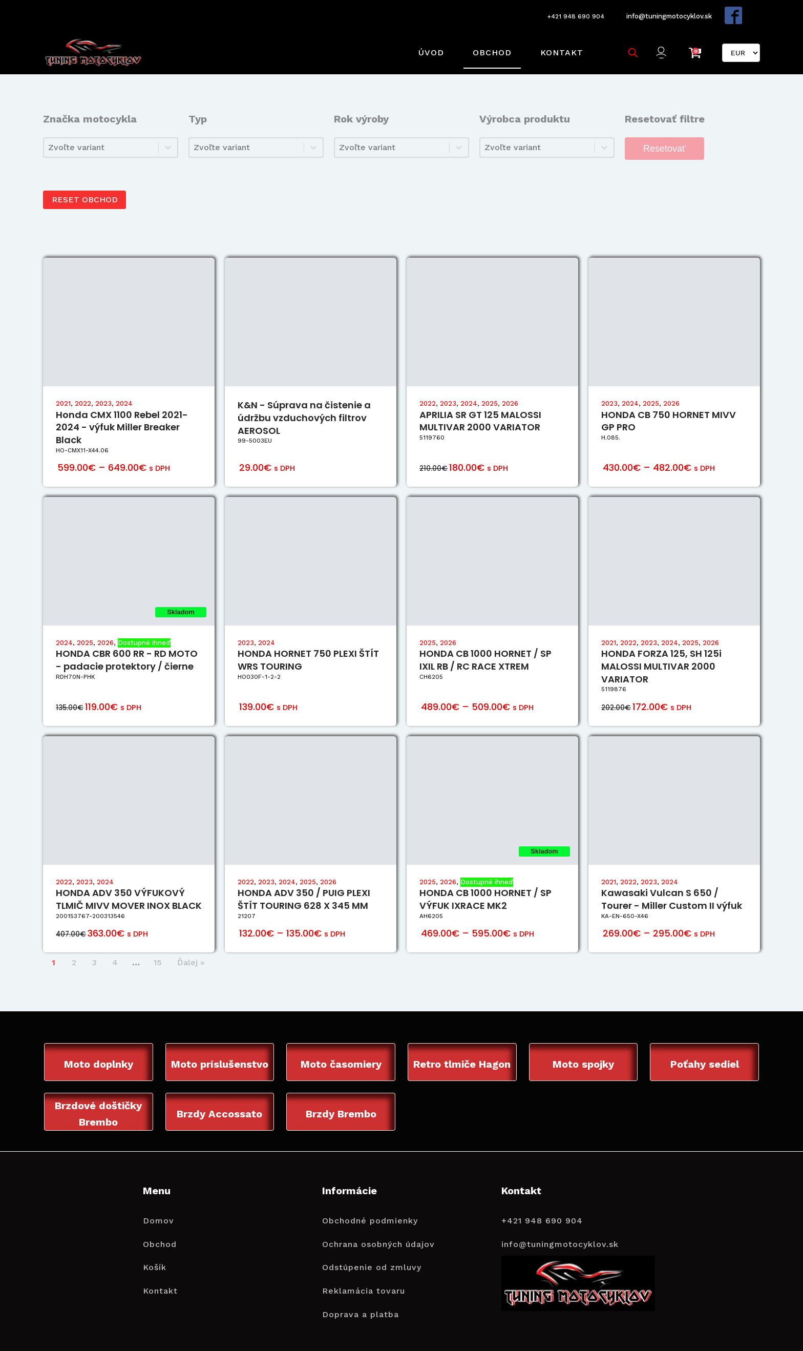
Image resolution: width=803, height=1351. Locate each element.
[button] (662, 45)
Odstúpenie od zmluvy (371, 1255)
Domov (158, 1208)
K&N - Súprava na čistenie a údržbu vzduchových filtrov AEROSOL (304, 404)
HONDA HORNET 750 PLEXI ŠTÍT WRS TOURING (308, 646)
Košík (154, 1255)
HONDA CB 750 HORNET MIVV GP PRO (668, 407)
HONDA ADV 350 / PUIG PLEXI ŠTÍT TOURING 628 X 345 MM (304, 886)
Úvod (428, 44)
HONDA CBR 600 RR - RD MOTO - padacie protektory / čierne (127, 646)
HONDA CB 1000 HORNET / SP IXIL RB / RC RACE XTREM (485, 646)
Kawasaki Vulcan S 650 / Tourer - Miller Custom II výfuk (671, 886)
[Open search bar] (630, 44)
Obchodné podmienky (370, 1208)
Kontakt (559, 44)
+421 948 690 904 (569, 13)
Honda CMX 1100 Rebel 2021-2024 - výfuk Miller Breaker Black (122, 413)
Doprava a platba (360, 1301)
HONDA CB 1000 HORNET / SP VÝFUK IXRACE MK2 (485, 886)
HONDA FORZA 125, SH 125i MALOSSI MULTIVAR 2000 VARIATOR (661, 653)
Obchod (489, 44)
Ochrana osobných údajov (378, 1231)
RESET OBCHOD (87, 186)
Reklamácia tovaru (363, 1278)
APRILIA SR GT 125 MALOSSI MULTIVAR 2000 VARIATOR (480, 407)
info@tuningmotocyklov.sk (667, 13)
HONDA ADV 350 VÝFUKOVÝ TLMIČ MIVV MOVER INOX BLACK (129, 886)
